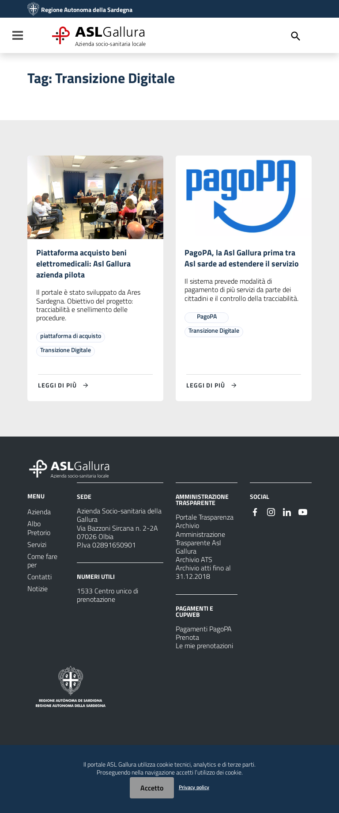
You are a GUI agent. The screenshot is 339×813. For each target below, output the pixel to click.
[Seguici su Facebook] (255, 515)
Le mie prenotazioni (204, 649)
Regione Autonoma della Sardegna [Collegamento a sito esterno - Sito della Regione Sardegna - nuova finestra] (86, 10)
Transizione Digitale (65, 353)
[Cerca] (295, 36)
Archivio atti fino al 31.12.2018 (203, 575)
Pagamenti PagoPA (204, 632)
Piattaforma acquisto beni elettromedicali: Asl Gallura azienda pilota (86, 265)
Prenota (187, 640)
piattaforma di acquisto (70, 339)
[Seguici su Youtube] (303, 515)
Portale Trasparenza (205, 521)
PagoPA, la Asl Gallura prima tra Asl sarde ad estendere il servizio (244, 265)
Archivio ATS (194, 563)
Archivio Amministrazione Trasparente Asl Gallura (200, 542)
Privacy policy (194, 787)
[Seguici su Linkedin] (287, 515)
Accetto (151, 788)
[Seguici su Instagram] (271, 515)
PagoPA (207, 330)
